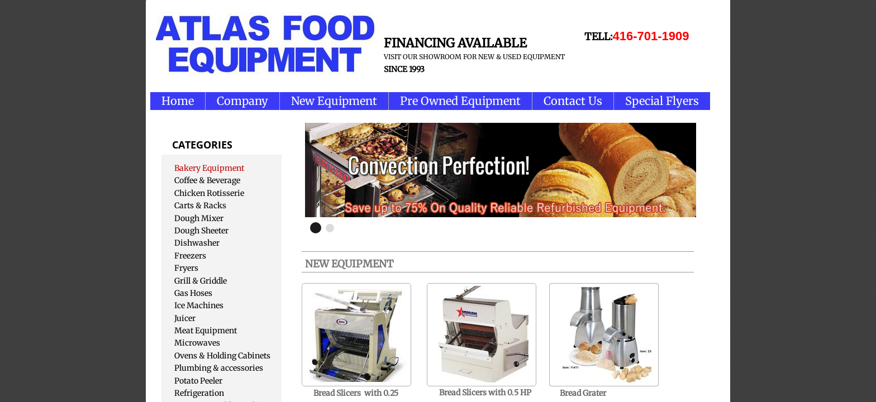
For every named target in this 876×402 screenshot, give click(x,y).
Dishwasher (197, 243)
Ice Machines (198, 305)
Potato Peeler (198, 381)
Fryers (186, 268)
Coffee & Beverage (207, 180)
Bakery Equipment (209, 168)
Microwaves (197, 343)
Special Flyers (662, 101)
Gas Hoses (193, 293)
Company (242, 101)
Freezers (190, 256)
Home (177, 101)
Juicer (185, 318)
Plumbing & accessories (218, 368)
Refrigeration (199, 393)
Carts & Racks (200, 205)
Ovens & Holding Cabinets (222, 356)
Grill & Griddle (200, 281)
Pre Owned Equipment (460, 101)
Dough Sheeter (201, 231)
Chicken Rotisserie (209, 193)
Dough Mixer (198, 218)
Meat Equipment (205, 331)
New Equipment (334, 101)
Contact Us (573, 101)
